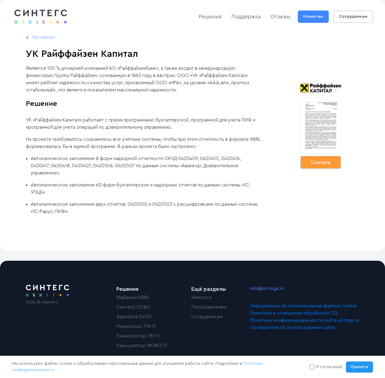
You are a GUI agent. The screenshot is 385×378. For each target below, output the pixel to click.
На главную (43, 37)
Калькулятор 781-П (137, 335)
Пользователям (208, 307)
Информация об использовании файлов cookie (303, 305)
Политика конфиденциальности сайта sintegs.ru (304, 320)
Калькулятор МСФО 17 (142, 345)
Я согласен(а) (329, 367)
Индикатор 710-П (136, 326)
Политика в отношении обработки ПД (293, 313)
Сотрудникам (353, 16)
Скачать (320, 162)
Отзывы (280, 16)
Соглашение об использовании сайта (292, 327)
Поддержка (246, 16)
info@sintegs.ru (267, 288)
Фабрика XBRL (132, 297)
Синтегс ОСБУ (133, 307)
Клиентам (313, 16)
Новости (201, 297)
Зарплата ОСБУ (134, 316)
